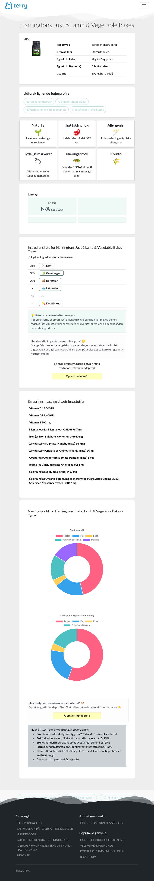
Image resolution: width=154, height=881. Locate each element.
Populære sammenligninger (101, 851)
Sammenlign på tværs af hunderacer (45, 828)
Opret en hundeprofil (77, 715)
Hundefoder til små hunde (88, 109)
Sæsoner (23, 855)
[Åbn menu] (144, 5)
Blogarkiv (88, 856)
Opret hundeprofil (77, 376)
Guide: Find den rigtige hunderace (43, 839)
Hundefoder (26, 834)
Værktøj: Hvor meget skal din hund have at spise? (44, 847)
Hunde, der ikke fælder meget (102, 839)
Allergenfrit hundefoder (72, 101)
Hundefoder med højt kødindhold (46, 109)
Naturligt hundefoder (39, 101)
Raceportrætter (29, 823)
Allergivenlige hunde (96, 845)
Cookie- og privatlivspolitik (101, 823)
